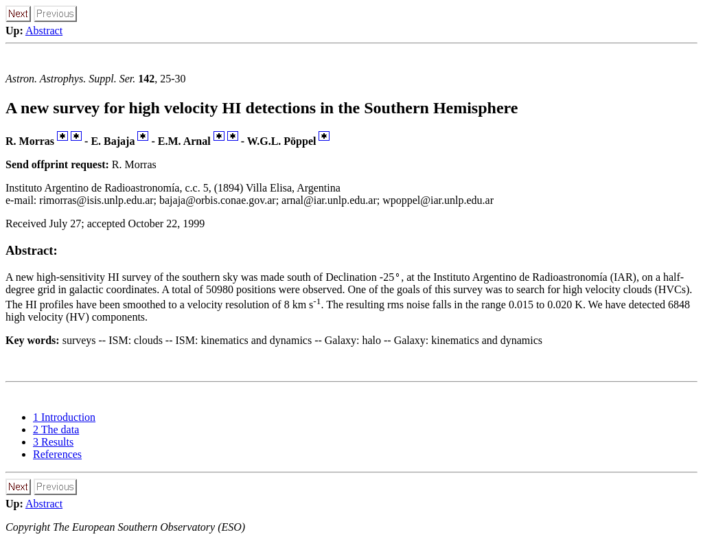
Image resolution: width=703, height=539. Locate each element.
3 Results (53, 442)
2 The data (56, 429)
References (57, 454)
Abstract (43, 30)
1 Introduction (64, 417)
